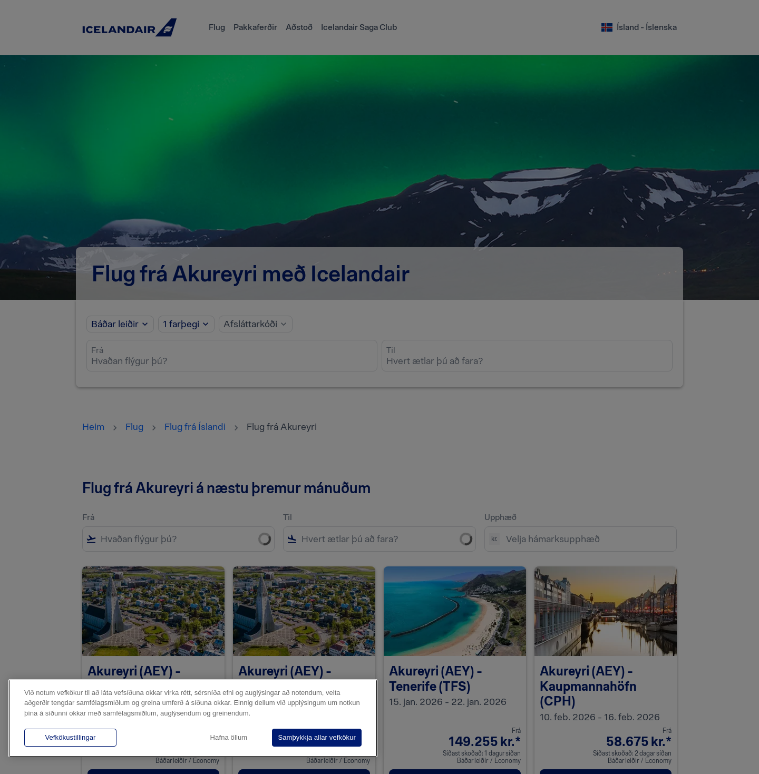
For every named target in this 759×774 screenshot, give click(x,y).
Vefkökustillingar (70, 737)
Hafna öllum (229, 737)
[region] (192, 718)
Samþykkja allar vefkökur (317, 737)
